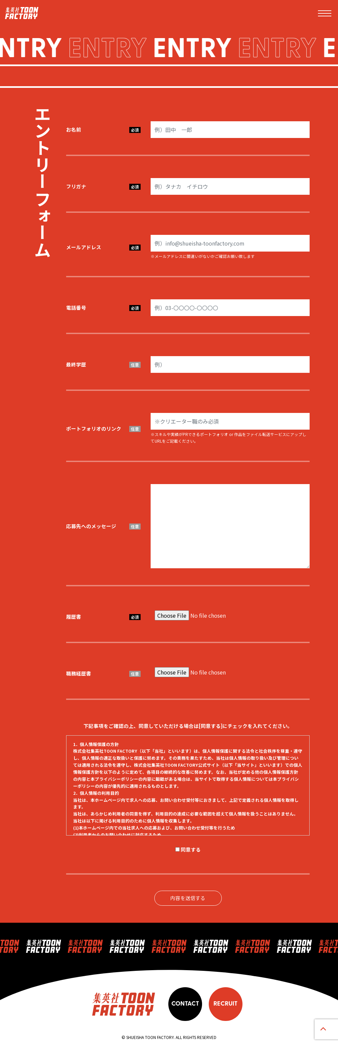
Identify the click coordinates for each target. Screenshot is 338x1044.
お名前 (103, 129)
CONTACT (185, 1004)
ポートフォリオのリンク (103, 428)
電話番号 (103, 307)
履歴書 (103, 616)
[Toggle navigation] (324, 13)
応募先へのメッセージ (103, 526)
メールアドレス (103, 247)
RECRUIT (225, 1004)
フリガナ (103, 186)
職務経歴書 (103, 673)
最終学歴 (103, 364)
